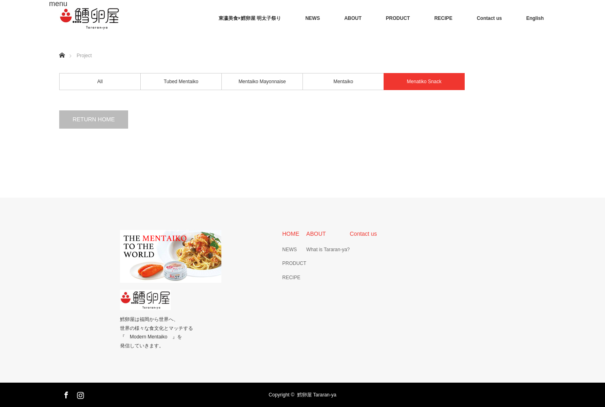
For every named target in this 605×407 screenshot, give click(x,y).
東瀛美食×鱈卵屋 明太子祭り (250, 18)
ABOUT (353, 18)
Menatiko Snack (424, 81)
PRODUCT (398, 18)
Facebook (65, 394)
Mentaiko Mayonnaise (262, 81)
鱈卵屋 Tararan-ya (317, 395)
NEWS (312, 18)
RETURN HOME (94, 119)
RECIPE (443, 18)
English (535, 18)
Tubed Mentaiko (181, 81)
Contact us (489, 18)
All (100, 81)
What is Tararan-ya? (328, 249)
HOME (290, 233)
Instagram (79, 394)
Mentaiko (343, 81)
